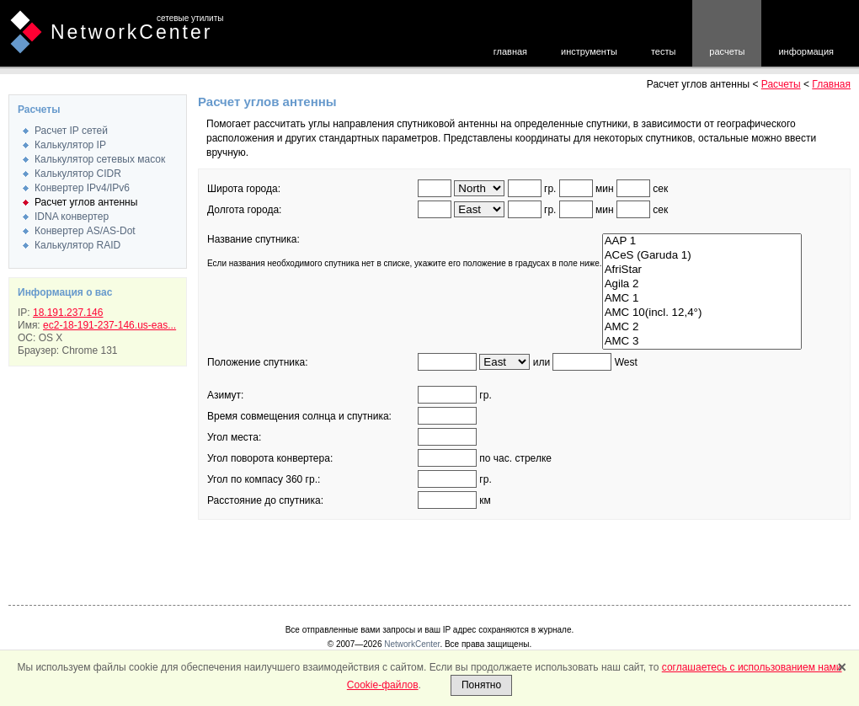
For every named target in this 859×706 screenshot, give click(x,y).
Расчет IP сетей (71, 130)
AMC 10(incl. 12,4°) (702, 313)
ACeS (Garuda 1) (702, 256)
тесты (663, 51)
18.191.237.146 (68, 312)
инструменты (589, 51)
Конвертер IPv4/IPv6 (82, 188)
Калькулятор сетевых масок (100, 159)
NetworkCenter (131, 32)
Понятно (481, 685)
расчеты (726, 51)
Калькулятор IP (70, 145)
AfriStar (702, 270)
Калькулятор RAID (77, 245)
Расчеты (781, 84)
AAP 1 (702, 241)
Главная (831, 84)
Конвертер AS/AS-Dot (85, 231)
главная (510, 51)
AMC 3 (702, 341)
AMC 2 (702, 327)
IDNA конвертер (72, 216)
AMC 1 (702, 298)
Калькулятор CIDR (78, 173)
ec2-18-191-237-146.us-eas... (109, 325)
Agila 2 (702, 284)
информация (806, 51)
